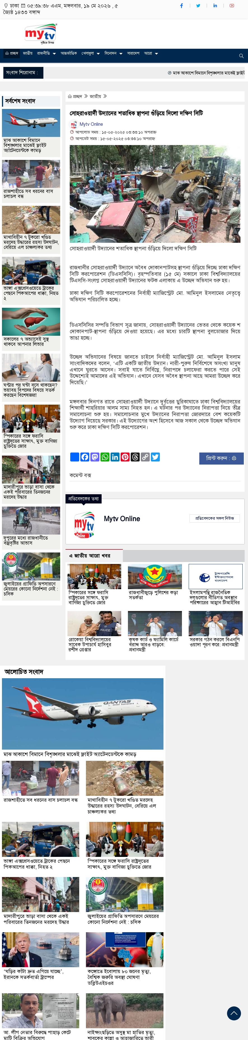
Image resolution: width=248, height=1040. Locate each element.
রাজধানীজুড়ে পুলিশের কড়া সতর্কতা (153, 595)
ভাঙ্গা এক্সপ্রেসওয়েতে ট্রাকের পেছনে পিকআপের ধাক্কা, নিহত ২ (31, 293)
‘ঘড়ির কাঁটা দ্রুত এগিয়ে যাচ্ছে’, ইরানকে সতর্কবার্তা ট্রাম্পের (34, 974)
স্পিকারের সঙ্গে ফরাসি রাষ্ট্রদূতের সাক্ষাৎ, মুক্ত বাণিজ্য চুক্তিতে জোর (88, 598)
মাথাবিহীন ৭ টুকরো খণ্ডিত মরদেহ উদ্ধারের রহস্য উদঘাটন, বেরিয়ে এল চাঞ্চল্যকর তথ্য (31, 242)
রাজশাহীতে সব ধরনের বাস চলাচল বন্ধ (28, 193)
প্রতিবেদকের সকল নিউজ (214, 518)
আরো (148, 53)
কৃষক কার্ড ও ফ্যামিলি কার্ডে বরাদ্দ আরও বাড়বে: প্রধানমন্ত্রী (153, 645)
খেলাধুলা (88, 53)
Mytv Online (86, 124)
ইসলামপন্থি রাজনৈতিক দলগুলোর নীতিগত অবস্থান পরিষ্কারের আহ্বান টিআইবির (215, 598)
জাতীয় (27, 53)
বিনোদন (110, 53)
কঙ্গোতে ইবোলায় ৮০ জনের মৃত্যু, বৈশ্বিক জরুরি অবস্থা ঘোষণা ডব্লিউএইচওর (119, 977)
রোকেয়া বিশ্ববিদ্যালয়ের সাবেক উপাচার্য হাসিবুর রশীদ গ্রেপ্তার (90, 645)
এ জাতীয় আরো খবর (90, 556)
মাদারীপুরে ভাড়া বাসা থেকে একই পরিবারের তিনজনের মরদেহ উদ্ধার (29, 492)
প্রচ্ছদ (11, 53)
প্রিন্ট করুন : (221, 458)
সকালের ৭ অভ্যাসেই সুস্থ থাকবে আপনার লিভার (26, 341)
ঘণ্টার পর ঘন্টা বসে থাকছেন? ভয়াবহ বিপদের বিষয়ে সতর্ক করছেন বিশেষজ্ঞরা (30, 390)
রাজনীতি (43, 53)
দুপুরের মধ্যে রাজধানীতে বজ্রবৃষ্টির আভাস (26, 540)
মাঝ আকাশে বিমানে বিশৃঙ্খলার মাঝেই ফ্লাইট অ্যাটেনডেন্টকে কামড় (25, 145)
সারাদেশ (133, 53)
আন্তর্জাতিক (69, 53)
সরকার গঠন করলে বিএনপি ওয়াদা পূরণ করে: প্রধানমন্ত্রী (215, 642)
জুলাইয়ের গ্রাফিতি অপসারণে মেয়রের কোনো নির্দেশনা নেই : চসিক (31, 589)
